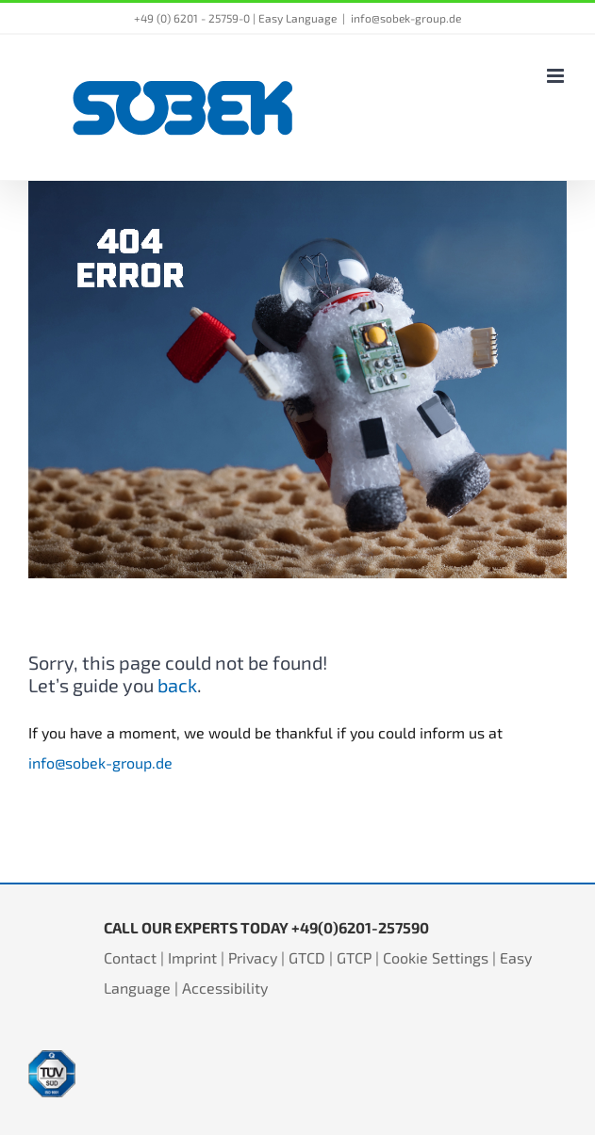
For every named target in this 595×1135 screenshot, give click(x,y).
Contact (130, 957)
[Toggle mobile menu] (557, 76)
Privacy (252, 957)
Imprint (192, 957)
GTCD (307, 957)
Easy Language (297, 17)
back (177, 684)
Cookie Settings (435, 957)
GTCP (354, 957)
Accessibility (225, 988)
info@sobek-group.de (406, 17)
